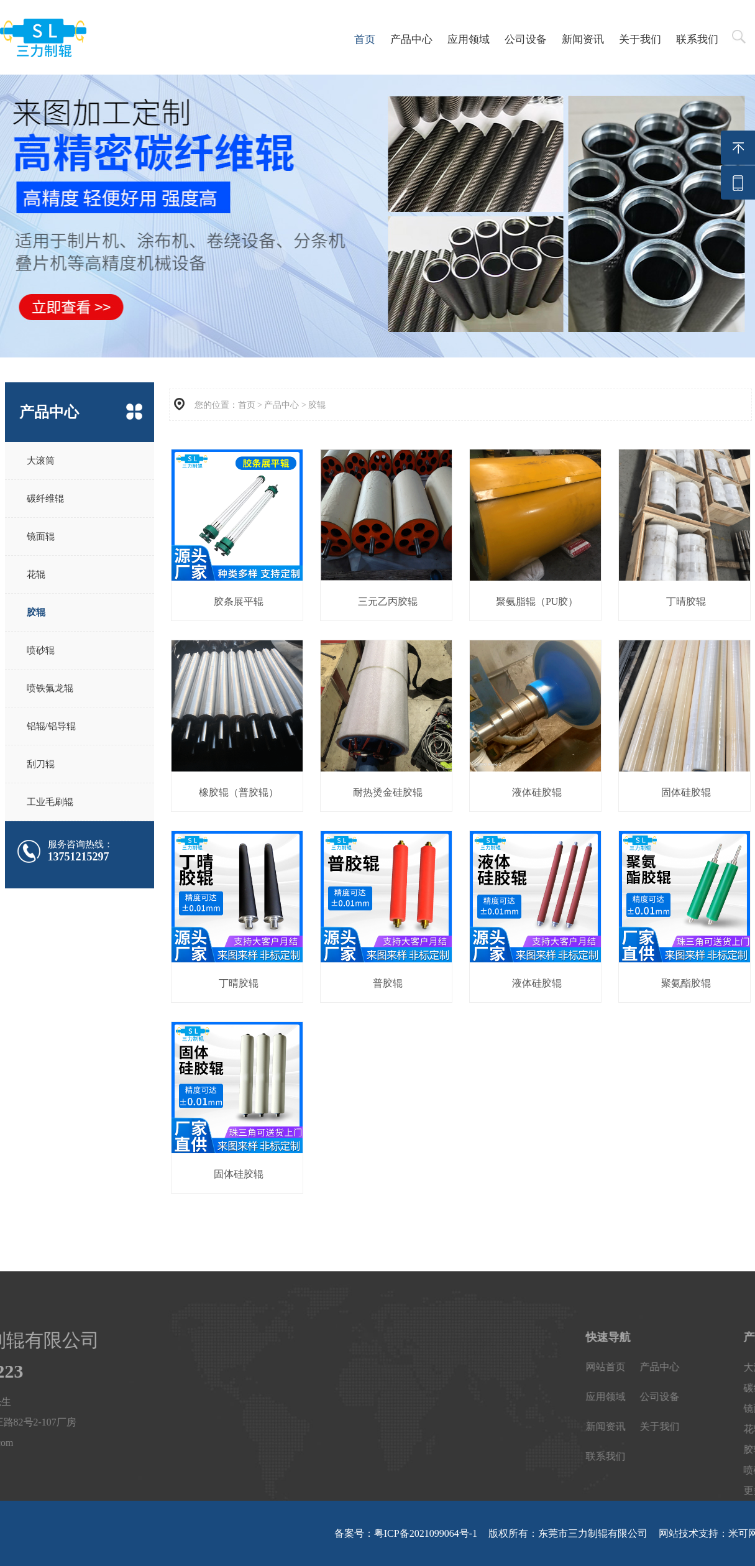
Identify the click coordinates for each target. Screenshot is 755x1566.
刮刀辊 (41, 764)
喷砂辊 (41, 650)
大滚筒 (41, 461)
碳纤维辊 (45, 499)
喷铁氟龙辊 (50, 688)
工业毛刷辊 (50, 802)
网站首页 (717, 1366)
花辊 (36, 574)
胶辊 (36, 612)
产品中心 (411, 39)
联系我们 (697, 39)
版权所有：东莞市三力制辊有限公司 (567, 1533)
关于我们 (640, 39)
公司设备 (526, 39)
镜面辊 (41, 536)
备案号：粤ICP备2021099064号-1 (405, 1533)
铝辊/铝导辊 (51, 726)
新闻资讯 (583, 39)
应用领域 (468, 39)
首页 (364, 39)
